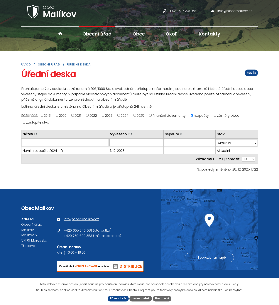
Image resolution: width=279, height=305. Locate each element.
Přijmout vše (117, 298)
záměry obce (228, 115)
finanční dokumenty (169, 115)
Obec (139, 34)
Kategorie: (29, 115)
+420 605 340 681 (78, 229)
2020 (62, 115)
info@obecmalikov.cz (81, 217)
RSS (251, 73)
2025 (140, 115)
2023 (108, 115)
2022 (93, 115)
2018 (47, 115)
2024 (124, 115)
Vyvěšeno (120, 134)
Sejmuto (172, 134)
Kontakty (209, 34)
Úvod (60, 34)
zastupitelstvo (37, 122)
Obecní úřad (96, 34)
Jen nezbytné (141, 298)
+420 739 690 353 (78, 234)
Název (29, 134)
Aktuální (223, 150)
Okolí (171, 34)
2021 (78, 115)
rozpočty (201, 115)
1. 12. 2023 (117, 150)
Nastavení (163, 298)
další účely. (231, 284)
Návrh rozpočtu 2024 (42, 150)
